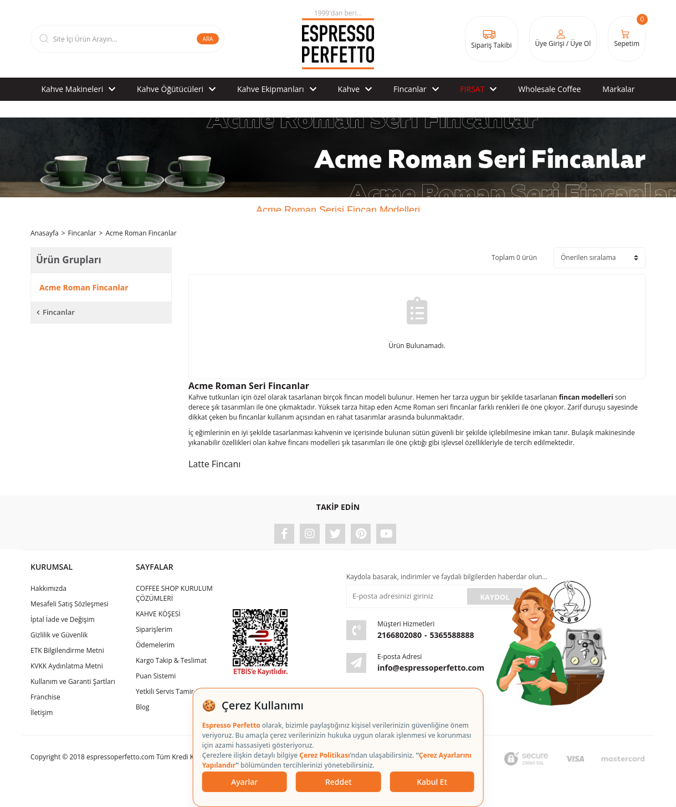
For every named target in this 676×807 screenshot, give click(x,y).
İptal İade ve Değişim (62, 619)
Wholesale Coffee (549, 89)
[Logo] (338, 38)
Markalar (618, 89)
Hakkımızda (48, 588)
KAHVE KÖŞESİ (158, 614)
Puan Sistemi (156, 676)
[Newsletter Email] (405, 596)
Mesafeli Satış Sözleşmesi (69, 604)
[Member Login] (563, 39)
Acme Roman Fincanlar (140, 233)
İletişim (41, 712)
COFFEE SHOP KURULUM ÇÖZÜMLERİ (174, 593)
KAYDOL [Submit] (494, 597)
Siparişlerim (154, 629)
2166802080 (399, 635)
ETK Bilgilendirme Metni (67, 650)
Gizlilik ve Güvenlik (59, 635)
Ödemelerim (155, 645)
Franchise (45, 697)
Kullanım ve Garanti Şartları (72, 681)
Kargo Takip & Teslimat (171, 660)
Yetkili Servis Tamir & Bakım (178, 691)
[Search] (127, 39)
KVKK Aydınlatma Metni (66, 666)
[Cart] (627, 39)
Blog (143, 707)
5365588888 (452, 635)
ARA (208, 39)
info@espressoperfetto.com (430, 667)
